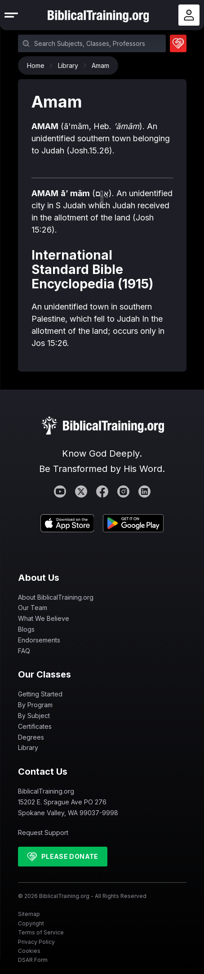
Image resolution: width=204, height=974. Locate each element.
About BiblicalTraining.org (55, 597)
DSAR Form (33, 959)
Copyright (31, 923)
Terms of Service (41, 932)
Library (70, 65)
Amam (100, 65)
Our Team (32, 607)
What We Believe (43, 618)
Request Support (43, 832)
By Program (35, 705)
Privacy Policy (36, 941)
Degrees (31, 737)
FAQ (24, 651)
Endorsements (39, 640)
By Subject (34, 715)
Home (38, 65)
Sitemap (29, 914)
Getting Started (40, 694)
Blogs (26, 629)
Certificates (35, 726)
